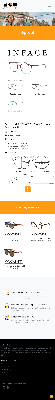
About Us (4, 363)
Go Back (27, 189)
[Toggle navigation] (49, 6)
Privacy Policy (6, 370)
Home (8, 18)
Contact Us (5, 367)
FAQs (3, 373)
